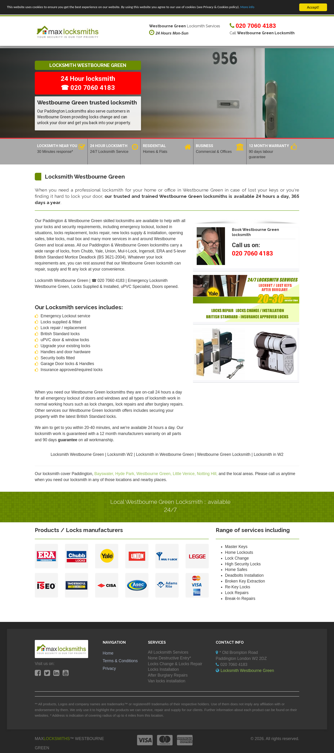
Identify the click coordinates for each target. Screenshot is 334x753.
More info (278, 7)
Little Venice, (185, 473)
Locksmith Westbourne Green (247, 670)
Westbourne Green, (154, 473)
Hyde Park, (125, 473)
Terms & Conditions (120, 660)
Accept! (313, 7)
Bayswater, (104, 473)
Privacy (109, 668)
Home (108, 653)
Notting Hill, (208, 473)
